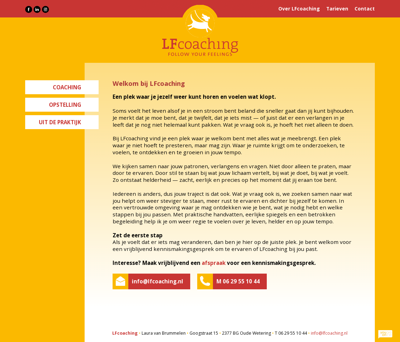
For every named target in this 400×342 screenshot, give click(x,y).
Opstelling (65, 104)
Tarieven (337, 8)
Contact (365, 8)
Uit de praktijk (60, 122)
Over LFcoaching (299, 8)
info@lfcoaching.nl (157, 281)
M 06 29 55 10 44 (238, 281)
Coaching (67, 87)
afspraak (214, 262)
